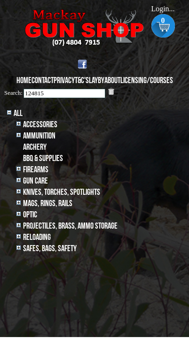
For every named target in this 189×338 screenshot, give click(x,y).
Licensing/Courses (146, 80)
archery (35, 147)
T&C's (82, 80)
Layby (96, 80)
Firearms (35, 170)
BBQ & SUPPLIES (43, 158)
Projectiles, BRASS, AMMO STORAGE (70, 226)
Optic (30, 215)
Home (24, 80)
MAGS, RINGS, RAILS (47, 203)
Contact (43, 80)
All (18, 113)
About (112, 80)
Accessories (40, 125)
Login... (162, 9)
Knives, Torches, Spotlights (61, 192)
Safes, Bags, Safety (50, 249)
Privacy (64, 80)
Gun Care (35, 181)
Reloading (37, 237)
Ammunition (39, 136)
